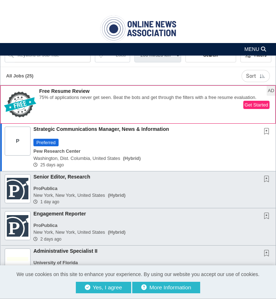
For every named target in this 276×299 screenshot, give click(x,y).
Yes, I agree (103, 287)
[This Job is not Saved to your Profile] (268, 132)
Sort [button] (255, 76)
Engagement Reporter (59, 214)
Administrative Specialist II (65, 251)
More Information (166, 287)
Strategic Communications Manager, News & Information (101, 129)
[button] (138, 49)
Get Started (256, 105)
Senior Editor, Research (61, 177)
